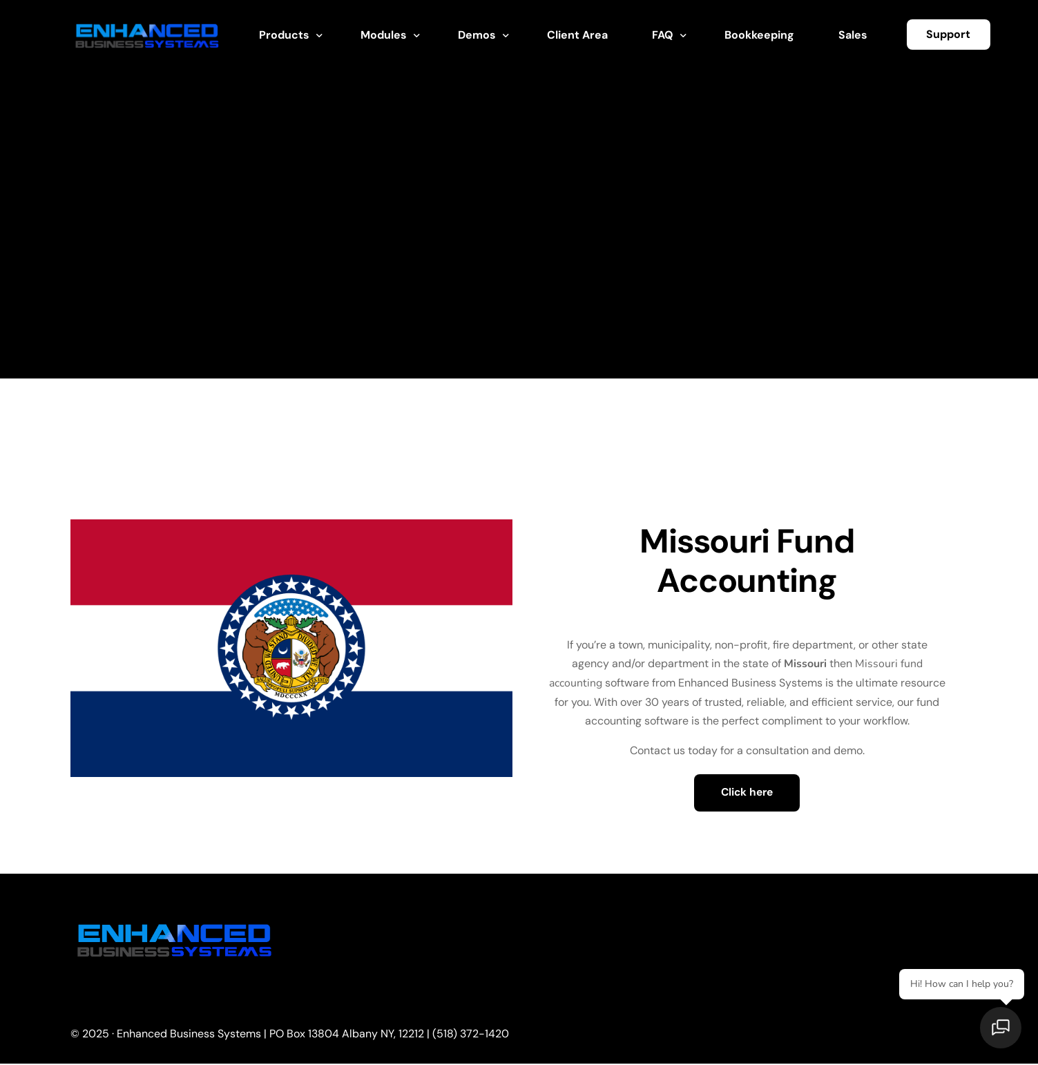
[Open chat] (1003, 1030)
